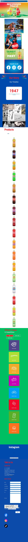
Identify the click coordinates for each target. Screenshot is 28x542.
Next (14, 102)
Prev (14, 86)
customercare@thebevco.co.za (10, 474)
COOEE (8, 133)
